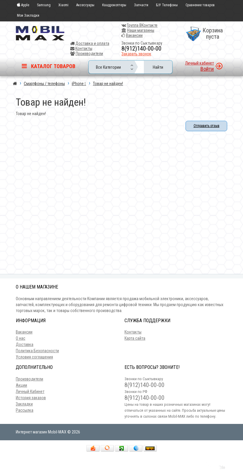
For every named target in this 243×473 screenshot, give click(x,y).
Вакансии (134, 35)
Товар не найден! (108, 83)
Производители (89, 53)
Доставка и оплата (92, 43)
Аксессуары (85, 5)
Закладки (24, 404)
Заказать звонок (136, 53)
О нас (20, 338)
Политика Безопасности (37, 350)
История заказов (31, 397)
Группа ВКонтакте (142, 25)
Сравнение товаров (200, 5)
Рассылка (24, 410)
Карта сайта (134, 338)
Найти (158, 67)
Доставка (24, 344)
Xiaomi (63, 5)
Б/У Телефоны (167, 5)
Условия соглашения (34, 357)
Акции (21, 385)
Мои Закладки (28, 15)
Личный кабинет (199, 63)
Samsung (44, 5)
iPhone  (79, 83)
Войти (207, 69)
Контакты (83, 48)
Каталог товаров (48, 66)
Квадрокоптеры (114, 5)
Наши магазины (140, 30)
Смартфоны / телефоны (44, 83)
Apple (23, 5)
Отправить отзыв (206, 126)
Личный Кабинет (30, 391)
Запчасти (141, 5)
